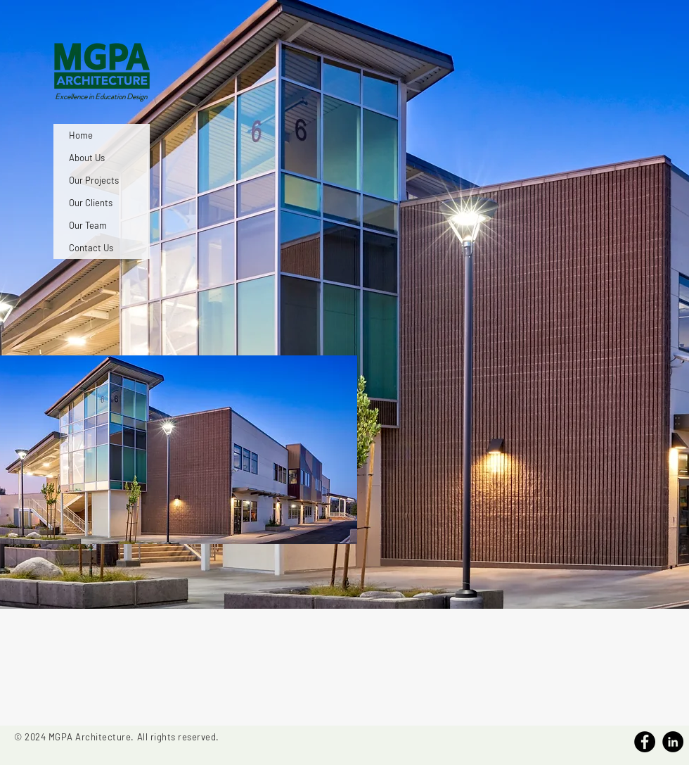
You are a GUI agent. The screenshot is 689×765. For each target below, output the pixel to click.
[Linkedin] (672, 741)
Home (81, 135)
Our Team (88, 225)
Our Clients (90, 202)
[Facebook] (644, 741)
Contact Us (91, 247)
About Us (87, 157)
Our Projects (94, 180)
